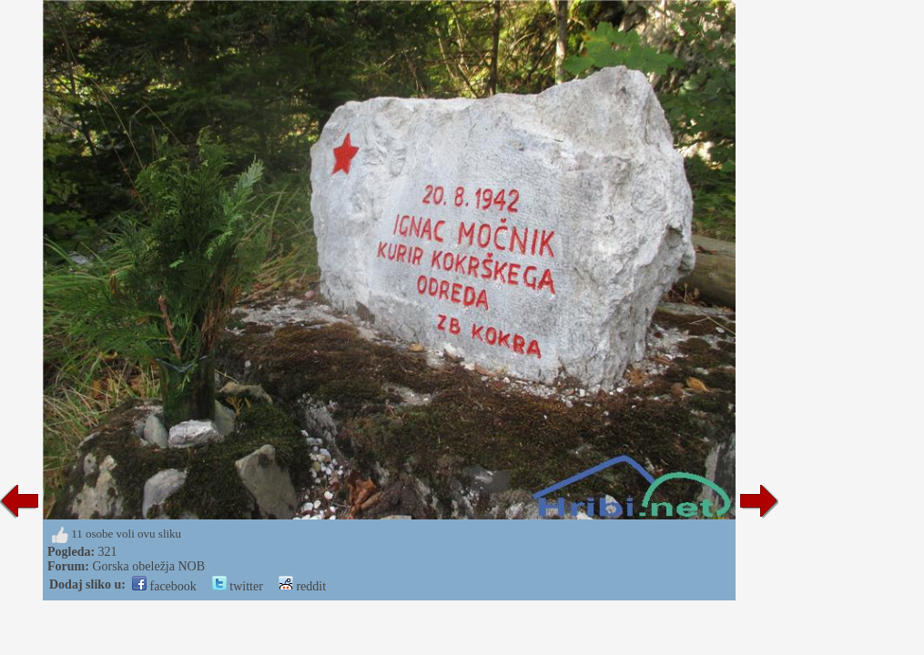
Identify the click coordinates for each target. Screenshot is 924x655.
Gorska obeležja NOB (148, 566)
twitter (237, 586)
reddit (302, 586)
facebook (164, 586)
